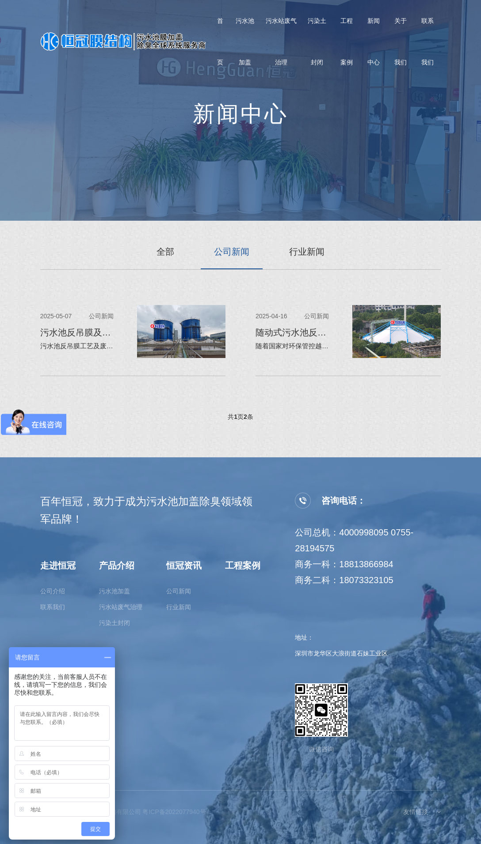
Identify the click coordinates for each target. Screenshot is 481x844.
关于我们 (400, 44)
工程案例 (346, 44)
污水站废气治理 (281, 44)
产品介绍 (116, 565)
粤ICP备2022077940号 (174, 811)
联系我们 (427, 44)
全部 (165, 251)
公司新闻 (231, 251)
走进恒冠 (58, 565)
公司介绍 (52, 591)
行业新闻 (306, 251)
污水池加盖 (245, 44)
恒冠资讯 (184, 565)
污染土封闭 (317, 44)
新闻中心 (373, 44)
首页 (220, 44)
